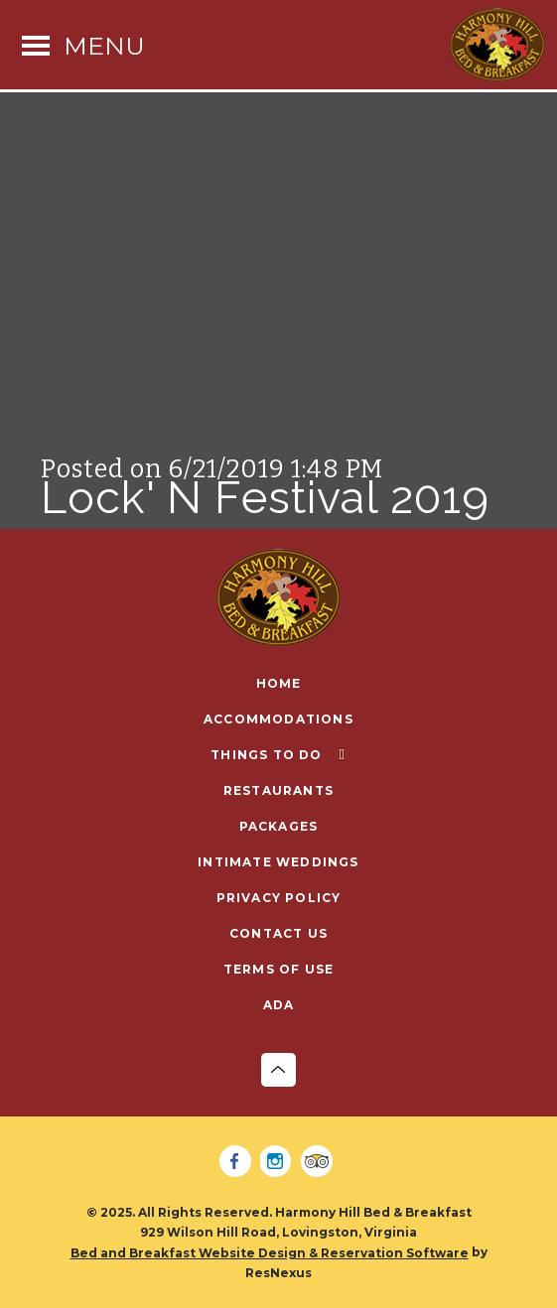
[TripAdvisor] (320, 1162)
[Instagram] (279, 1162)
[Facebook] (238, 1162)
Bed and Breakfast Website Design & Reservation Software (269, 1252)
